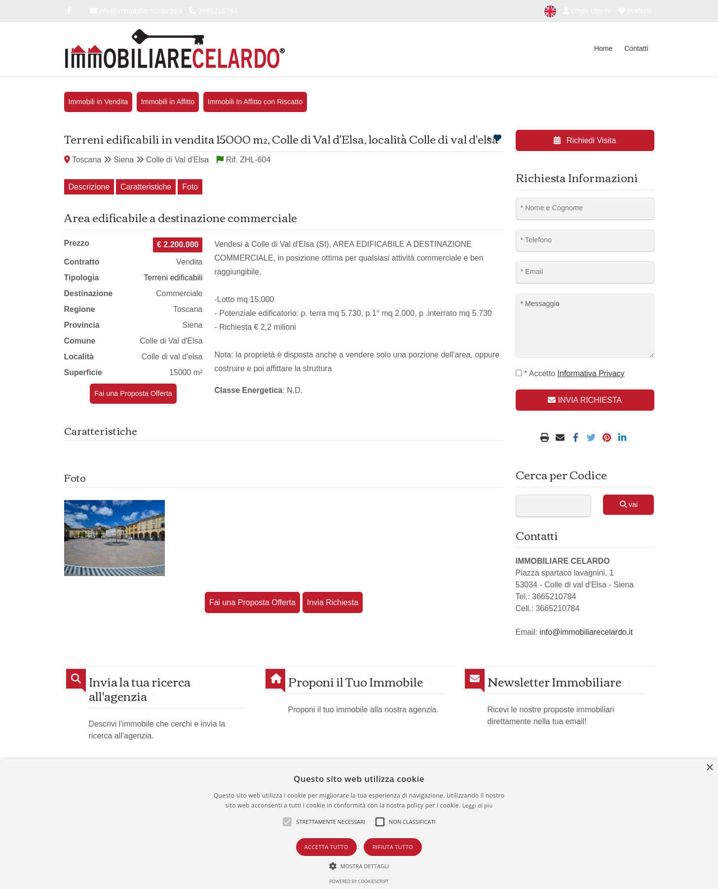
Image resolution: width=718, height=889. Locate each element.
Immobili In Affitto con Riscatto (255, 102)
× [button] (709, 768)
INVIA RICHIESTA (585, 400)
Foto (190, 187)
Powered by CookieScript (358, 881)
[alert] (359, 824)
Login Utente (587, 11)
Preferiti (635, 11)
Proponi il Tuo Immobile (355, 681)
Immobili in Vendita (98, 102)
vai (629, 504)
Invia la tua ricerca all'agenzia (139, 688)
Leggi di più (477, 805)
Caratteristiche (145, 187)
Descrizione (89, 187)
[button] (359, 866)
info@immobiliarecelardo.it (136, 11)
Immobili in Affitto (168, 102)
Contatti (636, 48)
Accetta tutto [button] (326, 846)
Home (603, 48)
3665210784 (213, 11)
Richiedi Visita (585, 140)
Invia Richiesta (332, 602)
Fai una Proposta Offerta (133, 393)
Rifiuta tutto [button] (393, 846)
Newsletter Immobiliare (554, 681)
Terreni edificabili (173, 277)
